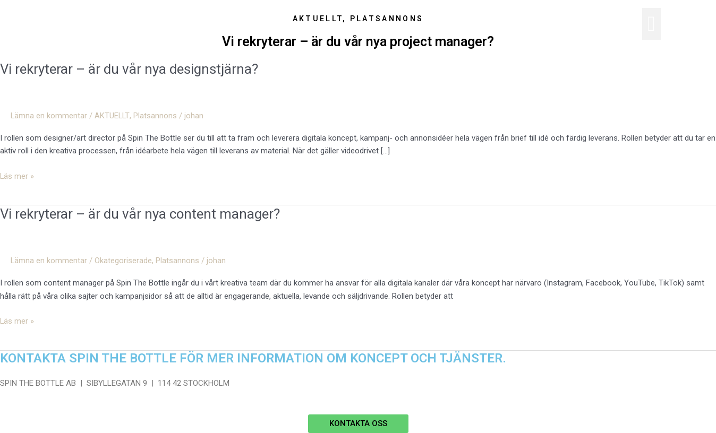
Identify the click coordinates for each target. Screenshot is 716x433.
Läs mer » (17, 175)
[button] (651, 24)
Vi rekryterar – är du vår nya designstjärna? (129, 69)
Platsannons (155, 115)
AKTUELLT (112, 115)
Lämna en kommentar (49, 115)
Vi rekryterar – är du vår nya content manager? (140, 214)
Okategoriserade (123, 260)
